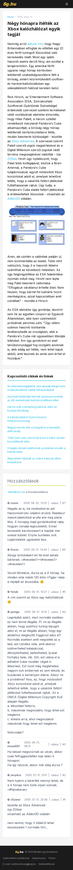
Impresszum (39, 858)
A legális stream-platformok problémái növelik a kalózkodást (36, 450)
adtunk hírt (35, 44)
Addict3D (13, 198)
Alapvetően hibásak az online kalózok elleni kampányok (34, 460)
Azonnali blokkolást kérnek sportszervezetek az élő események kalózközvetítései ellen (35, 398)
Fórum (52, 858)
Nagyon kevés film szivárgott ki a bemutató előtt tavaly (33, 429)
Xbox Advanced (23, 141)
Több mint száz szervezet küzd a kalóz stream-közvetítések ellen (36, 439)
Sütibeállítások (47, 864)
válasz (54, 503)
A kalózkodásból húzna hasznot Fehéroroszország (26, 419)
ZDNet (11, 159)
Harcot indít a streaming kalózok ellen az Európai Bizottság (32, 408)
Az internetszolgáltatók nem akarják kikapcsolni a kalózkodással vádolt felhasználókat (36, 388)
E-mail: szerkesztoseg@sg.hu (19, 864)
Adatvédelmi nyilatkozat (16, 858)
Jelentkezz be (16, 491)
